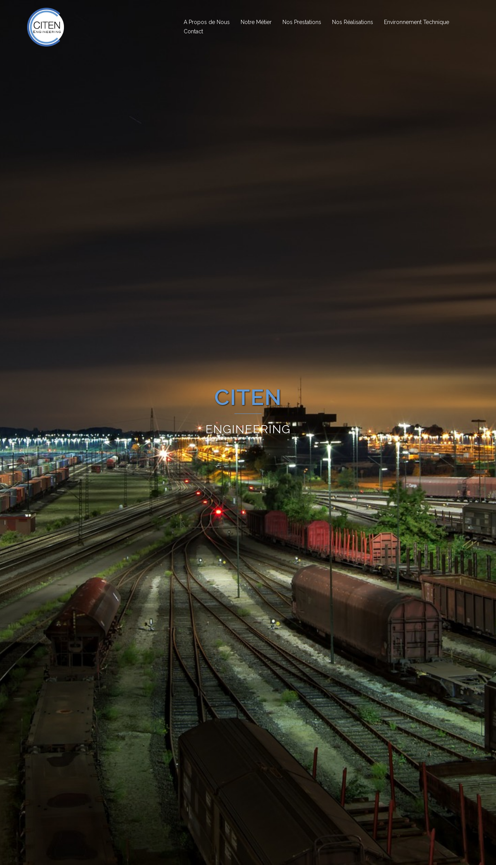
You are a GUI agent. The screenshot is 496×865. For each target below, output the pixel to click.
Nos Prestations (301, 22)
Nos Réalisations (352, 22)
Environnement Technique (416, 22)
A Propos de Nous (207, 22)
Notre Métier (256, 22)
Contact (193, 31)
